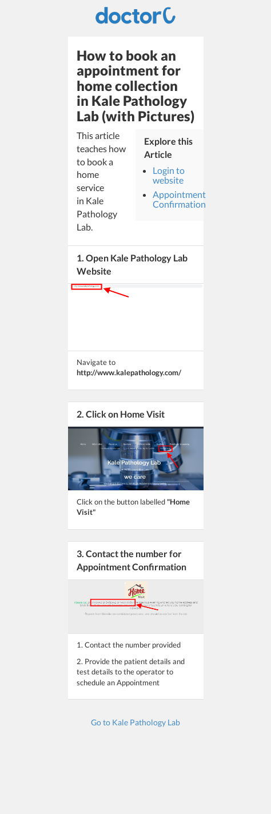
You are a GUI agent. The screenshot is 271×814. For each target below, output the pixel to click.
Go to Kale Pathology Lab (135, 722)
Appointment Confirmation (179, 199)
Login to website (169, 175)
